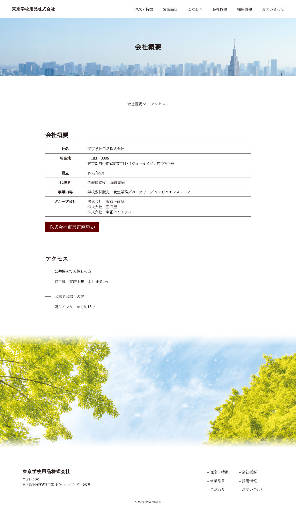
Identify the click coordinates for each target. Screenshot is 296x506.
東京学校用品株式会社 (33, 9)
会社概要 (134, 103)
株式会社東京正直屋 (69, 227)
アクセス (158, 103)
